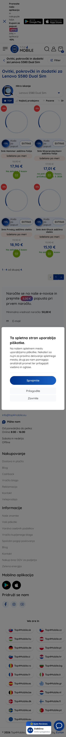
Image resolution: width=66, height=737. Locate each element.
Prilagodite (33, 391)
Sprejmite (33, 380)
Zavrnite (33, 398)
